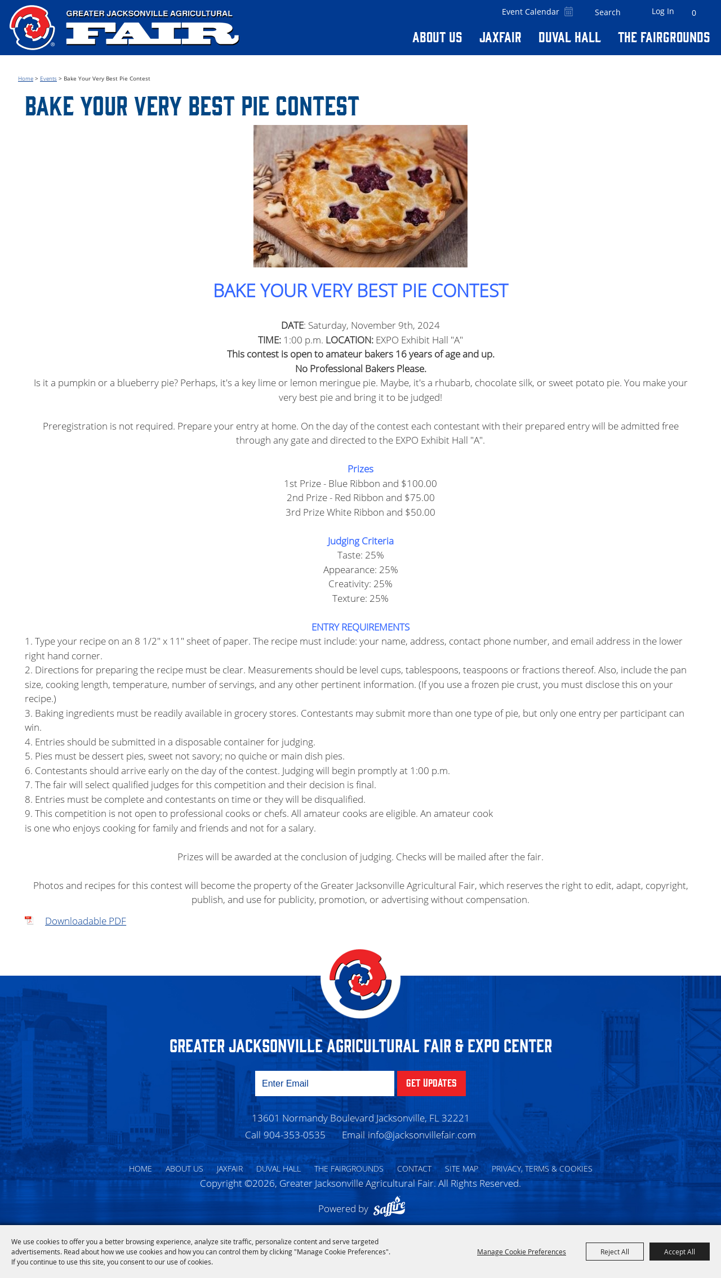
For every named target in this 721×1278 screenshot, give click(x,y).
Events (48, 74)
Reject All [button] (614, 1251)
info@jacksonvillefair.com (422, 1130)
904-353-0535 (295, 1130)
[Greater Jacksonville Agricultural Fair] (124, 27)
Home (25, 74)
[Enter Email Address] (324, 1079)
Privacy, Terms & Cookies (542, 1164)
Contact (414, 1164)
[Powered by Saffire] (392, 1203)
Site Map (461, 1164)
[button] (360, 193)
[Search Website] (608, 12)
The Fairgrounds (664, 36)
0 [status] (694, 12)
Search (629, 12)
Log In (663, 11)
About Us (437, 36)
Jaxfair (500, 36)
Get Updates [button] (431, 1077)
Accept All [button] (679, 1251)
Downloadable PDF (85, 916)
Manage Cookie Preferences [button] (521, 1251)
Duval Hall (569, 36)
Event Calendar (530, 11)
